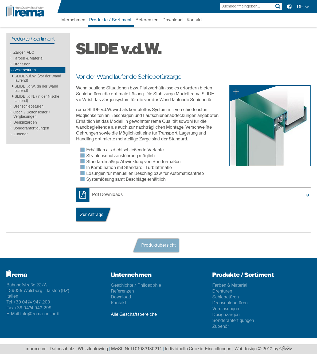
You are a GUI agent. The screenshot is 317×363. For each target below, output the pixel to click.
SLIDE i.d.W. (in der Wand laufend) (35, 88)
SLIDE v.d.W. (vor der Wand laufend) (36, 78)
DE (300, 6)
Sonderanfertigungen (31, 128)
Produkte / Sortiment (110, 20)
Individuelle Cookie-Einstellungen (198, 349)
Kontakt (194, 20)
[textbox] (251, 6)
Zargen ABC (23, 52)
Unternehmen (71, 20)
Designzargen (25, 122)
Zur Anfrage (91, 214)
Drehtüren (21, 64)
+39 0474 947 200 (31, 302)
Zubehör (20, 134)
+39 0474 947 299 (33, 308)
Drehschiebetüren (28, 106)
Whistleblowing (93, 349)
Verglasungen (225, 308)
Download (172, 20)
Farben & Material (28, 58)
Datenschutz (62, 349)
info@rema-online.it (40, 313)
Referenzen (146, 20)
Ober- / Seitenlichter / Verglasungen (31, 114)
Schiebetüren (24, 70)
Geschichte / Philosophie (136, 285)
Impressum (35, 349)
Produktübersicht (158, 245)
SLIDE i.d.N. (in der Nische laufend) (35, 98)
